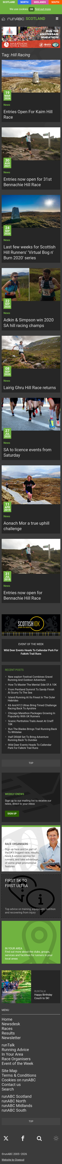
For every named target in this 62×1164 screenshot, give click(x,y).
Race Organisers (16, 1059)
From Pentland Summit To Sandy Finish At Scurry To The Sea (31, 691)
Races (7, 1028)
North (24, 2)
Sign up (12, 813)
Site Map (9, 1070)
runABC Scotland (17, 1096)
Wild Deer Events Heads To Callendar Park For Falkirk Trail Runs (29, 746)
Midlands (40, 2)
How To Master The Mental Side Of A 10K (32, 684)
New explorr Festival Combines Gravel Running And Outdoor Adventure (30, 678)
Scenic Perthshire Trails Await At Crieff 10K (30, 723)
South (55, 2)
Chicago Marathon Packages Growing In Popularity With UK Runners (31, 715)
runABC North (14, 1101)
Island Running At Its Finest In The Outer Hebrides (31, 699)
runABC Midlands (17, 1105)
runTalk (8, 1045)
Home (7, 1019)
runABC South (14, 1110)
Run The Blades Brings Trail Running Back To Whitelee (32, 730)
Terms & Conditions (19, 1075)
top (31, 763)
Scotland (9, 2)
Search (8, 1089)
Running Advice (15, 1049)
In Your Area (12, 1054)
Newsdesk (11, 1024)
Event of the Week (17, 1063)
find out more (43, 9)
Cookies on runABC (19, 1080)
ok (31, 9)
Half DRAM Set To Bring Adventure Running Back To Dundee (28, 738)
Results (8, 1033)
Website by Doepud (13, 1159)
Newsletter (11, 1038)
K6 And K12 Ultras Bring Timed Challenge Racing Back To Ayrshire (32, 707)
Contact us (11, 1084)
